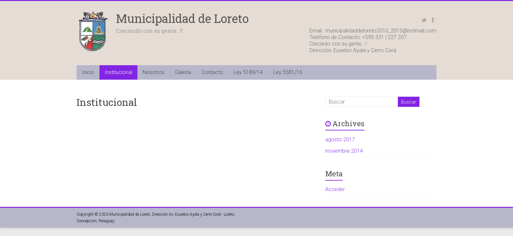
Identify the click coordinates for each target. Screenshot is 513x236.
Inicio (88, 72)
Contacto (212, 72)
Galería (183, 72)
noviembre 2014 (344, 151)
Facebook (433, 20)
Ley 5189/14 (248, 72)
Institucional (118, 72)
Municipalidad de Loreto (182, 18)
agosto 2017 (340, 139)
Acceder (335, 189)
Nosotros (154, 72)
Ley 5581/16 (287, 72)
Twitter (424, 20)
